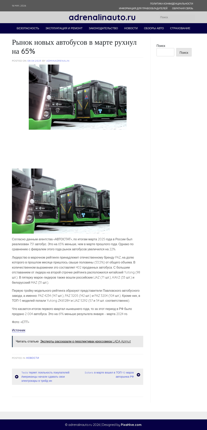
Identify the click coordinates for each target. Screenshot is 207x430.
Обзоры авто (154, 28)
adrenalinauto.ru (102, 17)
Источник (18, 330)
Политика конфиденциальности (171, 3)
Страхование (180, 28)
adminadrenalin (57, 60)
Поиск (161, 46)
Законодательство (103, 28)
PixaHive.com (131, 425)
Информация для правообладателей (143, 8)
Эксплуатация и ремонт (64, 28)
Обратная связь (182, 8)
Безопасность (28, 28)
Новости (131, 28)
